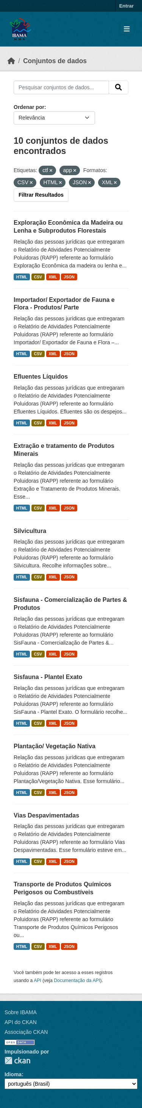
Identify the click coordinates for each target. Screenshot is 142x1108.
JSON (69, 277)
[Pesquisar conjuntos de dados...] (61, 87)
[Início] (11, 61)
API (37, 980)
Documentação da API (77, 980)
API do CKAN (21, 1022)
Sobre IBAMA (21, 1012)
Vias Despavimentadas (46, 815)
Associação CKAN (26, 1032)
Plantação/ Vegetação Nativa (54, 746)
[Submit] (118, 87)
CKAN (17, 1060)
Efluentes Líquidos (41, 376)
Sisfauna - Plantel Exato (48, 677)
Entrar (126, 6)
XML (53, 277)
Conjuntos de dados (55, 61)
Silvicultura (30, 531)
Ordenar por (29, 107)
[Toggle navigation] (126, 29)
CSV (38, 277)
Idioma (13, 1074)
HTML (21, 277)
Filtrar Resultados (41, 195)
